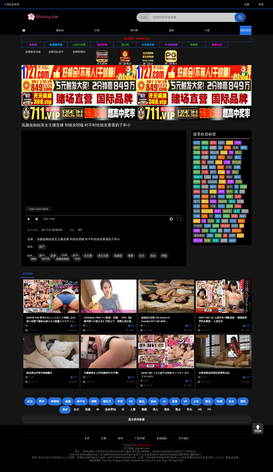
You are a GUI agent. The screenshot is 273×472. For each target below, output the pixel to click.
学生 (237, 142)
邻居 (120, 401)
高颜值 (118, 255)
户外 (204, 172)
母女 (215, 240)
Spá (204, 167)
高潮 (196, 196)
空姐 (213, 201)
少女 (196, 401)
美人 (155, 409)
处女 (196, 147)
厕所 (213, 186)
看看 (130, 255)
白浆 (218, 235)
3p (220, 147)
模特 (243, 147)
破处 (229, 196)
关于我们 (183, 438)
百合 (229, 157)
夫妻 (213, 206)
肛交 (204, 191)
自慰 (204, 157)
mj (203, 220)
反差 (196, 206)
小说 (207, 30)
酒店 (208, 401)
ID (123, 409)
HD (200, 409)
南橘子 (227, 211)
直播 (53, 255)
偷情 (220, 167)
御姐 (33, 258)
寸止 (233, 220)
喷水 (204, 201)
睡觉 (218, 215)
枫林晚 (222, 201)
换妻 (212, 167)
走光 (236, 211)
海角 (210, 235)
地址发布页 (13, 4)
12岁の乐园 (79, 44)
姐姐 (223, 152)
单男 (221, 191)
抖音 (221, 196)
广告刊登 (140, 438)
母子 (213, 172)
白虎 (207, 225)
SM (242, 191)
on (131, 401)
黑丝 (244, 211)
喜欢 (167, 409)
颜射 (242, 215)
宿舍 (213, 196)
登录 (261, 4)
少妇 (207, 176)
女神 (232, 235)
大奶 (237, 196)
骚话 (226, 215)
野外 (42, 401)
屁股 (88, 409)
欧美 (217, 211)
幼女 (222, 181)
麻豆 (237, 176)
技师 (196, 211)
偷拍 (204, 142)
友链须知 (162, 438)
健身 (215, 225)
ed (203, 181)
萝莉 (213, 142)
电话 (213, 157)
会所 (223, 240)
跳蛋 (234, 225)
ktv (222, 176)
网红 (227, 230)
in (97, 409)
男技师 (225, 225)
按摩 (210, 162)
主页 (86, 438)
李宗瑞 (198, 240)
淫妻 (213, 230)
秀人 (221, 157)
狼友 (153, 255)
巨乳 (228, 167)
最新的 (60, 30)
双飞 (196, 201)
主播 (196, 152)
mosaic (212, 181)
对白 (237, 206)
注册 (246, 4)
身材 (65, 409)
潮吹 (224, 220)
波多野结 (110, 409)
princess (207, 211)
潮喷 (94, 401)
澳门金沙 (148, 57)
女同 (211, 220)
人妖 (227, 162)
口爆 (196, 215)
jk (236, 191)
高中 (196, 172)
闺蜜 (240, 235)
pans (232, 240)
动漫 (204, 152)
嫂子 (196, 167)
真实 (232, 201)
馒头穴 (107, 401)
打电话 (198, 225)
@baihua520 (144, 445)
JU (164, 401)
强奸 (221, 142)
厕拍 (196, 191)
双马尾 (236, 162)
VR (185, 401)
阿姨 (196, 162)
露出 (237, 157)
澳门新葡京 (125, 57)
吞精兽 (194, 44)
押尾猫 (55, 401)
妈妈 (196, 157)
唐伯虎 (214, 152)
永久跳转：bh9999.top (136, 38)
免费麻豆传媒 (33, 51)
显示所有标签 (136, 419)
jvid (215, 176)
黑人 (238, 152)
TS (231, 152)
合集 (204, 147)
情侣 (204, 206)
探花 (221, 186)
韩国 (213, 191)
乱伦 (196, 142)
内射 (213, 147)
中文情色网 (171, 44)
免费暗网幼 (79, 51)
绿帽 (237, 167)
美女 (41, 255)
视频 (144, 409)
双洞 (238, 181)
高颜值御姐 (62, 258)
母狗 (196, 181)
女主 (141, 255)
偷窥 (68, 401)
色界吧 (33, 44)
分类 (96, 30)
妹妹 (153, 401)
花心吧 (125, 44)
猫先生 (236, 230)
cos (204, 215)
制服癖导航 (56, 44)
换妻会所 (217, 44)
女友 (231, 401)
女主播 (88, 255)
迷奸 (218, 162)
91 (211, 215)
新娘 (207, 240)
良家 (196, 220)
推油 (204, 196)
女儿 (229, 186)
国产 (41, 246)
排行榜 (134, 30)
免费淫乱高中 (56, 51)
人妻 (240, 201)
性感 (219, 401)
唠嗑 (164, 255)
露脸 (234, 215)
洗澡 (204, 230)
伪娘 (243, 186)
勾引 (221, 206)
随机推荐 (246, 30)
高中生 (81, 401)
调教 (221, 172)
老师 (235, 147)
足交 (204, 186)
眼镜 (196, 186)
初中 (229, 191)
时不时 (46, 258)
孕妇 (229, 176)
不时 (77, 258)
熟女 (229, 142)
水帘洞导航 (148, 44)
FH (209, 409)
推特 (229, 206)
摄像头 (198, 176)
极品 (241, 220)
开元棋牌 (102, 57)
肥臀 (230, 181)
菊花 (235, 172)
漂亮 (243, 401)
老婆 (196, 230)
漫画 (171, 30)
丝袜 (227, 147)
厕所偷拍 (199, 235)
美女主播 (103, 255)
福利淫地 (102, 44)
